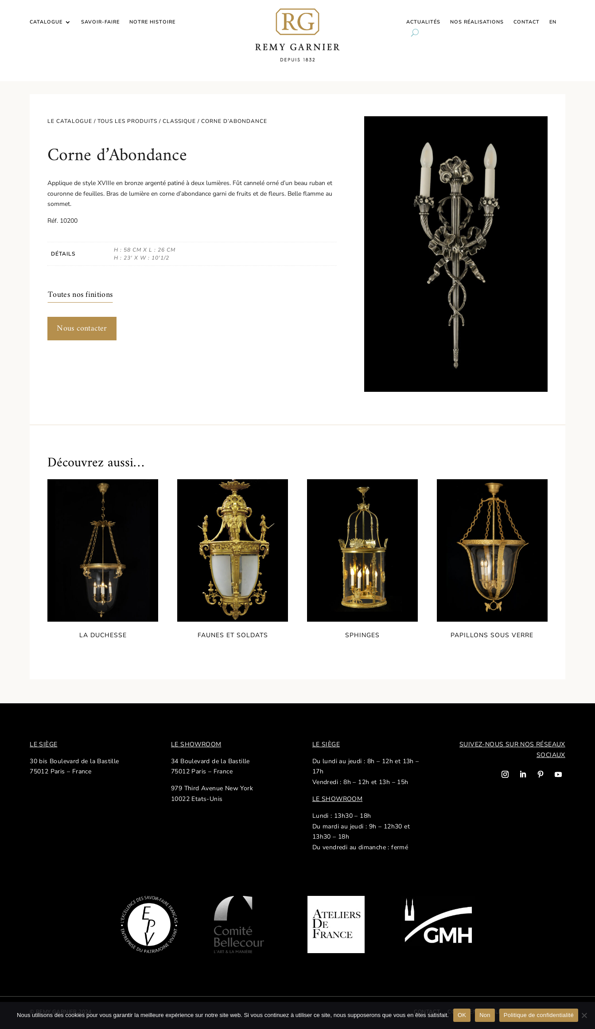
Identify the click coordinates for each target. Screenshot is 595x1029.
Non (484, 1015)
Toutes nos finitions (80, 295)
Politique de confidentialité (539, 1015)
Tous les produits (127, 121)
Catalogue (46, 22)
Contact (526, 22)
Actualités (423, 22)
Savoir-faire (100, 22)
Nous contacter (82, 328)
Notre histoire (152, 22)
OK (462, 1015)
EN (552, 22)
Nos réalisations (477, 22)
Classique (179, 121)
